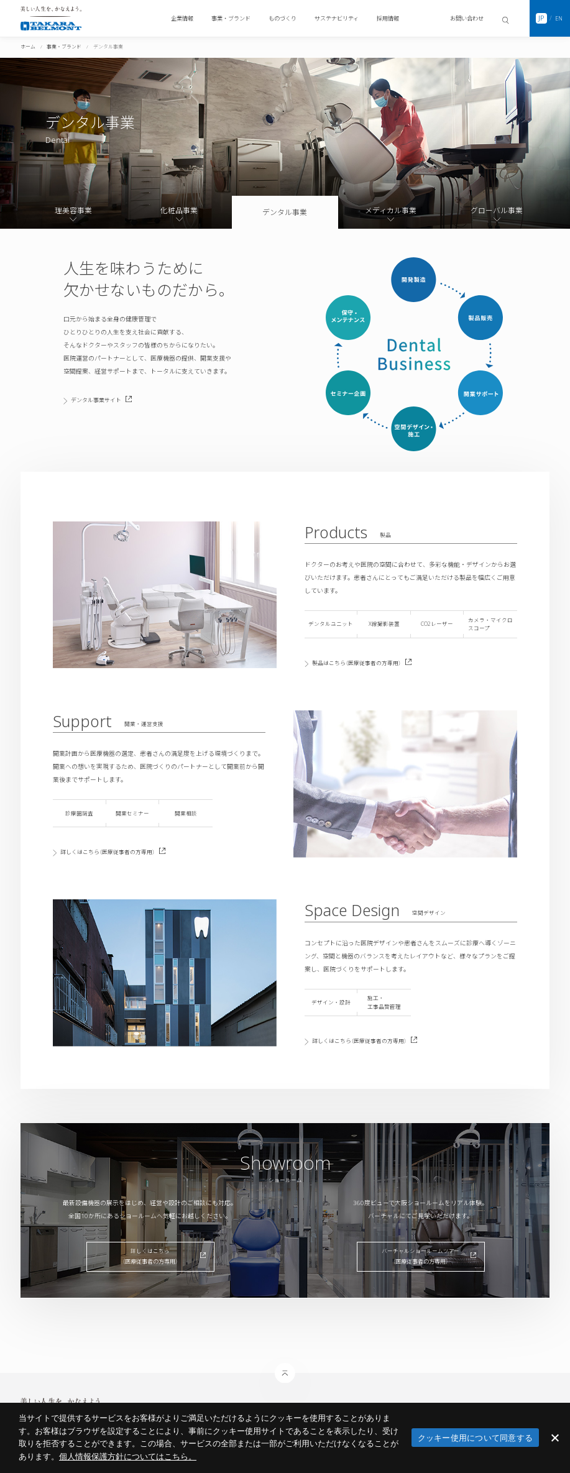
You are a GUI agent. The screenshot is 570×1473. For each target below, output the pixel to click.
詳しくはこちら (119, 852)
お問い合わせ (467, 18)
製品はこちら (368, 663)
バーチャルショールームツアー (420, 1259)
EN (558, 18)
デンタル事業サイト (109, 400)
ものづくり (282, 18)
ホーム (28, 47)
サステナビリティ (337, 18)
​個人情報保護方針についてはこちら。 (127, 1456)
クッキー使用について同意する (475, 1438)
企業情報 (182, 18)
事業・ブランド (231, 18)
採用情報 (388, 18)
